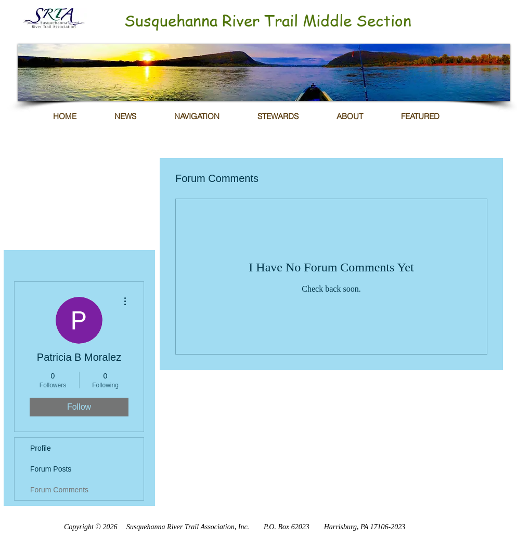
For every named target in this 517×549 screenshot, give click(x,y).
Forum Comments (59, 490)
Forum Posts (50, 469)
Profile (40, 448)
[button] (264, 72)
